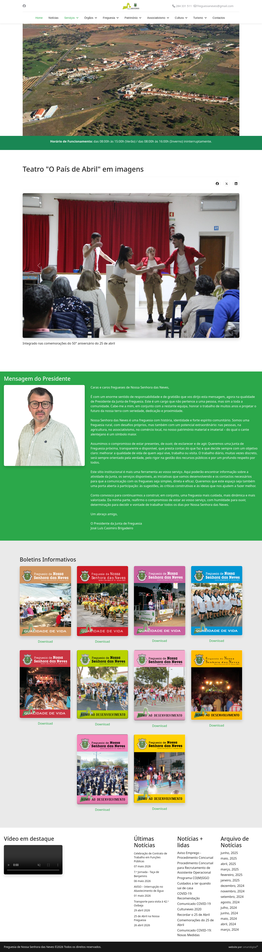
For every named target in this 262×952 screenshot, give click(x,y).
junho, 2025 (229, 853)
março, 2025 (230, 869)
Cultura (179, 17)
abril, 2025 (228, 864)
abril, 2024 (228, 924)
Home (39, 17)
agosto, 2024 (230, 902)
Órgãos (88, 17)
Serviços (69, 17)
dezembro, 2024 (232, 886)
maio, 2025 (229, 858)
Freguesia (109, 17)
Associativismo (156, 17)
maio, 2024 (229, 918)
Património (131, 17)
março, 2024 (230, 929)
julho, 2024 (229, 907)
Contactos (219, 17)
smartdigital (250, 947)
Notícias (54, 17)
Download (45, 641)
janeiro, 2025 (230, 880)
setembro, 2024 (232, 897)
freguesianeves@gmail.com (215, 6)
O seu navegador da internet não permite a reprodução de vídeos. (33, 859)
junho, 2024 (229, 913)
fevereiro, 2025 (231, 875)
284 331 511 (184, 6)
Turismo (198, 17)
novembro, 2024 (232, 891)
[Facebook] (24, 6)
